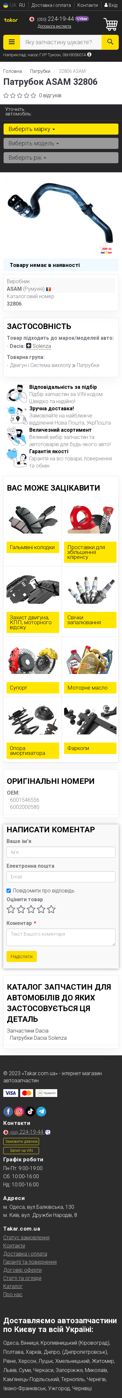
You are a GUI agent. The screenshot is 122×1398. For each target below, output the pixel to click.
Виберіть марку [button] (31, 128)
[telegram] (41, 1111)
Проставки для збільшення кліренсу (86, 552)
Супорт (18, 687)
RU (22, 5)
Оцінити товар (25, 899)
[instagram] (19, 1111)
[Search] (110, 42)
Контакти (87, 5)
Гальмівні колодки (32, 547)
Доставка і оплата (51, 5)
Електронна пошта (30, 866)
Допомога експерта (54, 26)
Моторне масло (87, 687)
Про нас (12, 1294)
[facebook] (8, 1111)
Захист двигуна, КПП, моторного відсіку (31, 622)
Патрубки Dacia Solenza (38, 1038)
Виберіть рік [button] (27, 157)
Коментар (21, 923)
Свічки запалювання (84, 620)
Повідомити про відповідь (41, 891)
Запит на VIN (21, 1150)
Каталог (13, 1286)
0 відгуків (50, 95)
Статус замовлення (26, 1237)
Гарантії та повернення (30, 1262)
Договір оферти (22, 1270)
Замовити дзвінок (21, 1141)
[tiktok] (30, 1111)
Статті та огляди (22, 1278)
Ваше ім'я (19, 841)
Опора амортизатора (27, 750)
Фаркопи (78, 748)
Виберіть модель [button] (33, 143)
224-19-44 (52, 19)
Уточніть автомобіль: (18, 111)
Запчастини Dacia (27, 1031)
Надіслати (22, 956)
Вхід (110, 5)
